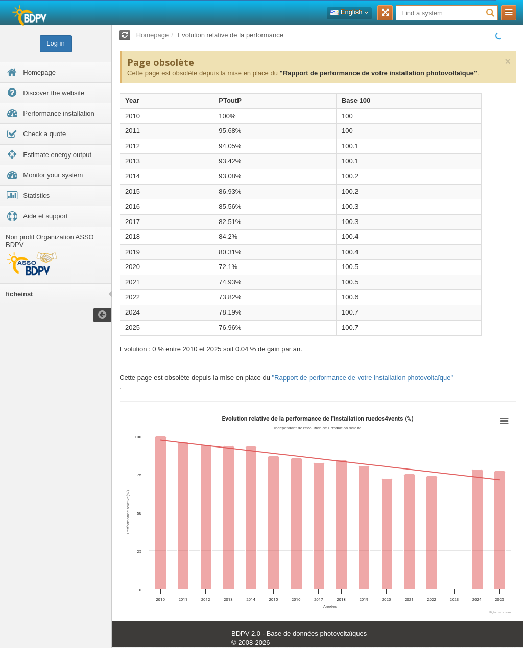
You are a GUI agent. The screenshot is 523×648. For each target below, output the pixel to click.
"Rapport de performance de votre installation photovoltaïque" (378, 73)
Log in (55, 43)
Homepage (152, 35)
